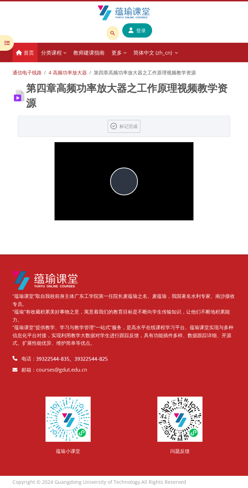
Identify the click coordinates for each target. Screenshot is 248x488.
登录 (137, 30)
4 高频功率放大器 (68, 72)
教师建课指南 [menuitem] (89, 52)
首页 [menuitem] (29, 52)
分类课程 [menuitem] (51, 52)
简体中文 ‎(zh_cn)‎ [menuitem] (152, 52)
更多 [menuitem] (116, 52)
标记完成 (128, 126)
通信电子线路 (27, 72)
